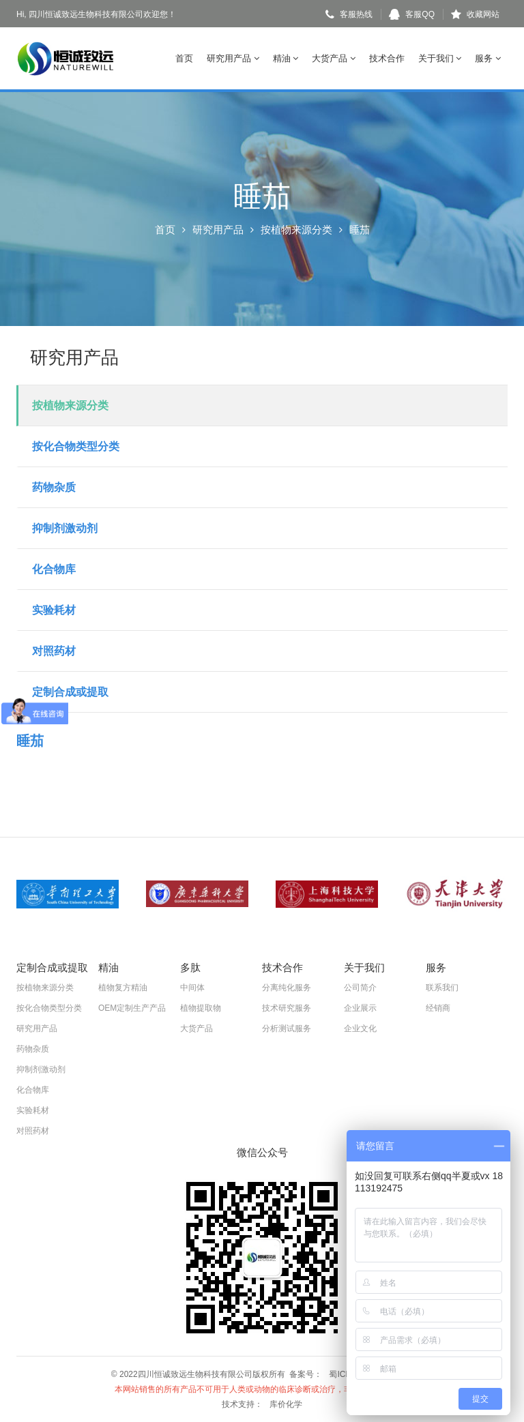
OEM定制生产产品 (132, 1008)
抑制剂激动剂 (65, 528)
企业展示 (360, 1008)
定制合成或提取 (70, 692)
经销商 (438, 1008)
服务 (488, 58)
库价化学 (286, 1404)
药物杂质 (54, 487)
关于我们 (440, 58)
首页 (184, 58)
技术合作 (387, 58)
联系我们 (442, 987)
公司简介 (360, 987)
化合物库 (54, 569)
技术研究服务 (286, 1008)
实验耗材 (54, 610)
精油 (286, 58)
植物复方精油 (122, 987)
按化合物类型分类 (75, 446)
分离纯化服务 (286, 987)
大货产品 (333, 58)
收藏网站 (475, 14)
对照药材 (54, 651)
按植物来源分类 (296, 229)
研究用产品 (233, 58)
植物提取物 (200, 1008)
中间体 (192, 987)
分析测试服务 (286, 1028)
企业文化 (360, 1028)
